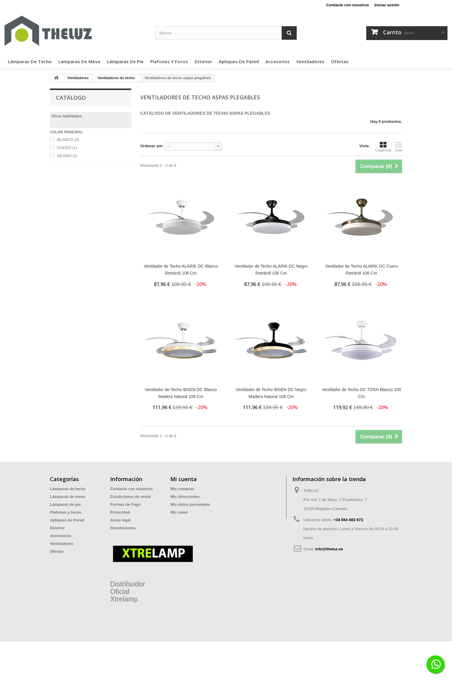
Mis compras (182, 489)
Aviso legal (120, 520)
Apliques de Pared (239, 61)
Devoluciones (123, 528)
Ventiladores (310, 61)
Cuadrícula (383, 146)
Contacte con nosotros (347, 5)
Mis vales (179, 512)
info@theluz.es (329, 549)
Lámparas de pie (125, 61)
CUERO (67, 147)
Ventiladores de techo (116, 78)
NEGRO (67, 156)
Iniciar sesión (386, 5)
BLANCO (68, 139)
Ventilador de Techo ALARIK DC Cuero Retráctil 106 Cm (361, 269)
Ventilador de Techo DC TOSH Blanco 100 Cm (361, 393)
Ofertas (339, 61)
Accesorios (277, 61)
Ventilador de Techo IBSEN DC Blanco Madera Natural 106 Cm (181, 393)
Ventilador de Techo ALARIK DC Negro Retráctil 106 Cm (271, 269)
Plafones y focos (169, 61)
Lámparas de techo (30, 61)
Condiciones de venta (130, 496)
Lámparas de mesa (79, 61)
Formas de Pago (125, 504)
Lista (398, 146)
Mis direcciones (185, 496)
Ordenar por (151, 146)
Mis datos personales (190, 504)
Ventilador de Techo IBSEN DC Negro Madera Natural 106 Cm (271, 393)
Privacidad (120, 512)
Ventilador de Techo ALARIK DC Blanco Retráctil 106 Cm (181, 269)
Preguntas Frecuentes (130, 535)
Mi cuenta (183, 479)
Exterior (203, 61)
